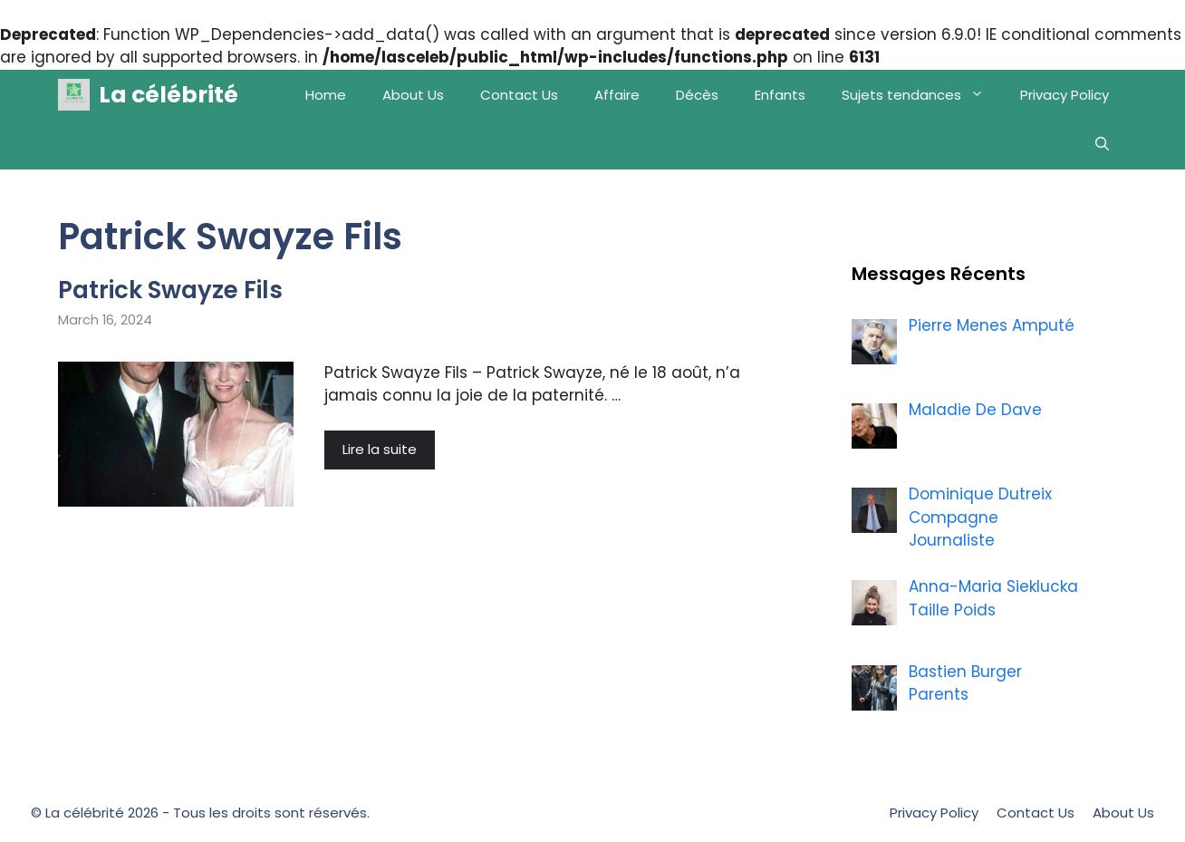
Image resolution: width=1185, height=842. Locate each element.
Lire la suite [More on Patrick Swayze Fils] (379, 449)
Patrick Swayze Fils (170, 290)
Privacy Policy (1064, 94)
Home (325, 94)
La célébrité (168, 95)
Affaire (617, 94)
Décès (697, 94)
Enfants (780, 94)
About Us (413, 94)
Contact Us (519, 94)
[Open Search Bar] (1102, 144)
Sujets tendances (922, 95)
